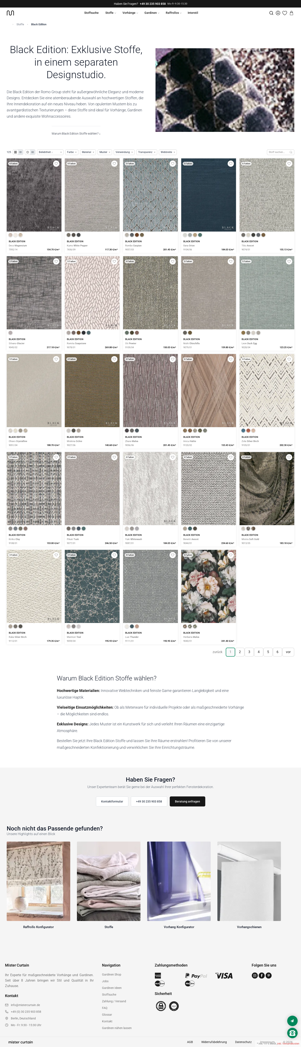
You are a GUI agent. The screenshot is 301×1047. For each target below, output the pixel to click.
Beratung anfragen (187, 801)
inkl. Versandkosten (288, 1043)
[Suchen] (291, 152)
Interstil (193, 12)
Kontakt (107, 1021)
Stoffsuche (91, 12)
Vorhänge (128, 12)
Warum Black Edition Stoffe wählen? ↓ (76, 133)
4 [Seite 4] (259, 652)
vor (288, 652)
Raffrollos (172, 12)
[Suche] (271, 13)
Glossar (107, 1014)
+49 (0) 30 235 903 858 (26, 1011)
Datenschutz (243, 1042)
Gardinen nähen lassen (117, 1028)
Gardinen (150, 12)
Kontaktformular (112, 801)
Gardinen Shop (111, 974)
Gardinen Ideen (112, 988)
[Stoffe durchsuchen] (277, 152)
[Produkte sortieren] (50, 152)
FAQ (104, 1008)
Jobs (105, 981)
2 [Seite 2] (240, 652)
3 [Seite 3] (249, 652)
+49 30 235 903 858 (153, 3)
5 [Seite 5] (268, 652)
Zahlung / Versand (114, 1001)
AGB (190, 1042)
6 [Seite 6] (277, 652)
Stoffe (109, 12)
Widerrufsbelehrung (214, 1042)
